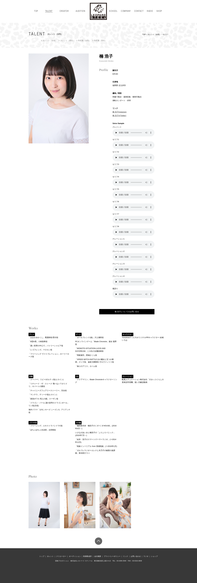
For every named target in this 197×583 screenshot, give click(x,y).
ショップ (154, 556)
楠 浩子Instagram (119, 112)
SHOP (159, 11)
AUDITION (80, 11)
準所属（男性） (100, 41)
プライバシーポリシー (112, 556)
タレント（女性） (154, 34)
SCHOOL (113, 11)
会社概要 (97, 556)
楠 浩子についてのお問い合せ (127, 312)
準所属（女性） (84, 41)
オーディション (75, 556)
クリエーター (61, 556)
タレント (50, 556)
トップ (41, 556)
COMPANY (126, 11)
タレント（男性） (67, 41)
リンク (125, 556)
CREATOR (64, 11)
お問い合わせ (136, 556)
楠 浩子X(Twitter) (119, 116)
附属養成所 (87, 556)
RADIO (150, 11)
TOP (36, 11)
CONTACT (139, 11)
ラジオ (145, 556)
